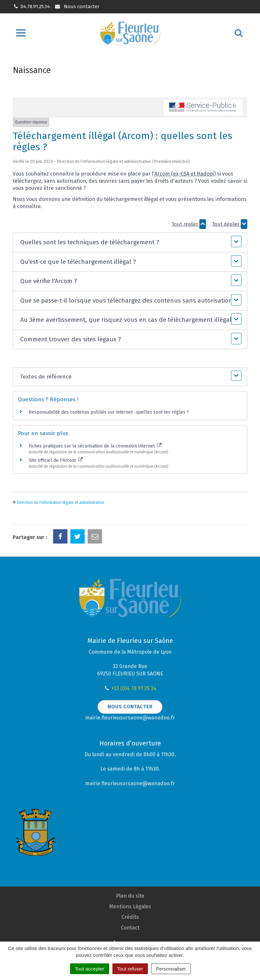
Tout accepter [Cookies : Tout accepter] (89, 969)
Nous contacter (76, 6)
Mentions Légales (130, 906)
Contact (130, 928)
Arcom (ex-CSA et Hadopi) (185, 174)
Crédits (130, 917)
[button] (130, 242)
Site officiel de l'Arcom (56, 460)
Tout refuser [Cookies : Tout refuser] (130, 969)
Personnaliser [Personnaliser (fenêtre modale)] (171, 969)
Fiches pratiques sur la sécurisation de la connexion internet (95, 446)
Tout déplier (229, 224)
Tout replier (189, 224)
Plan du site (130, 896)
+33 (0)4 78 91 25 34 (133, 688)
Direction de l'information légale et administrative (60, 502)
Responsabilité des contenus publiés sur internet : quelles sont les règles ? (109, 412)
